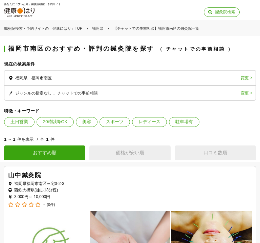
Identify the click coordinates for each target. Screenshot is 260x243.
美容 (86, 121)
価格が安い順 (130, 152)
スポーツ (115, 121)
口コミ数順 (215, 152)
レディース (149, 121)
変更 (245, 78)
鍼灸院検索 (225, 11)
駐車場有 (184, 121)
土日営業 (19, 121)
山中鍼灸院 (25, 175)
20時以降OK (55, 121)
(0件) (51, 205)
